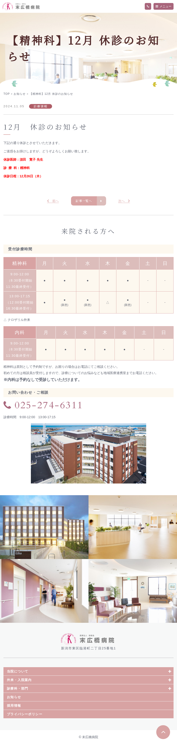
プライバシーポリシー (24, 716)
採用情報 (14, 707)
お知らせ (14, 699)
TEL (148, 6)
